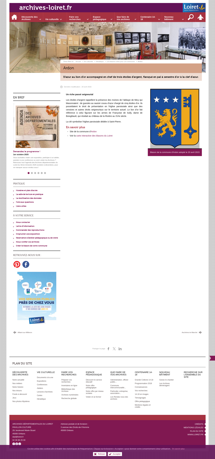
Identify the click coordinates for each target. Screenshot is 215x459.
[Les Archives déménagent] (164, 384)
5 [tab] (41, 173)
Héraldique (100, 61)
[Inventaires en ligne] (69, 385)
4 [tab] (38, 173)
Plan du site (196, 431)
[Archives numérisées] (69, 395)
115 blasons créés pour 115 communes (121, 61)
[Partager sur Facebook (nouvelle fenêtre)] (108, 348)
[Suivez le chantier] (166, 380)
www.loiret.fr (195, 434)
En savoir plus (178, 449)
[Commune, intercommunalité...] (118, 386)
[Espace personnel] (201, 17)
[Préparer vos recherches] (66, 381)
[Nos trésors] (17, 391)
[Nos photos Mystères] (21, 401)
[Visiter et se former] (93, 397)
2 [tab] (31, 173)
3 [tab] (35, 173)
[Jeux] (14, 398)
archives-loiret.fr (45, 7)
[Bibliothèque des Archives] (68, 390)
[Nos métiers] (17, 383)
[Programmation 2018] (143, 383)
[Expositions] (41, 381)
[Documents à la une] (45, 377)
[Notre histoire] (17, 387)
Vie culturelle (88, 61)
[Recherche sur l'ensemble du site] (191, 17)
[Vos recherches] (141, 391)
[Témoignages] (140, 398)
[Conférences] (42, 385)
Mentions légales (193, 427)
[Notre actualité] (18, 380)
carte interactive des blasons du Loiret (94, 135)
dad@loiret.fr (18, 437)
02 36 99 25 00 (18, 440)
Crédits (199, 424)
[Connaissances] (141, 387)
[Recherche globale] (69, 398)
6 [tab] (44, 173)
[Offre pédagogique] (142, 401)
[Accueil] (14, 17)
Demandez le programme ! (26, 151)
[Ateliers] (40, 388)
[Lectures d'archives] (45, 392)
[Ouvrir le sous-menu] (31, 17)
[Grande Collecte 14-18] (144, 380)
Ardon (94, 131)
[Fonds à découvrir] (19, 394)
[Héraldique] (41, 399)
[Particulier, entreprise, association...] (119, 392)
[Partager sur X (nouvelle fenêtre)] (114, 348)
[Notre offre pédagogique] (91, 386)
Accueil (78, 61)
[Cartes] (39, 395)
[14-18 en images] (141, 394)
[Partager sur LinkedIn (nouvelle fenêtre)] (120, 348)
